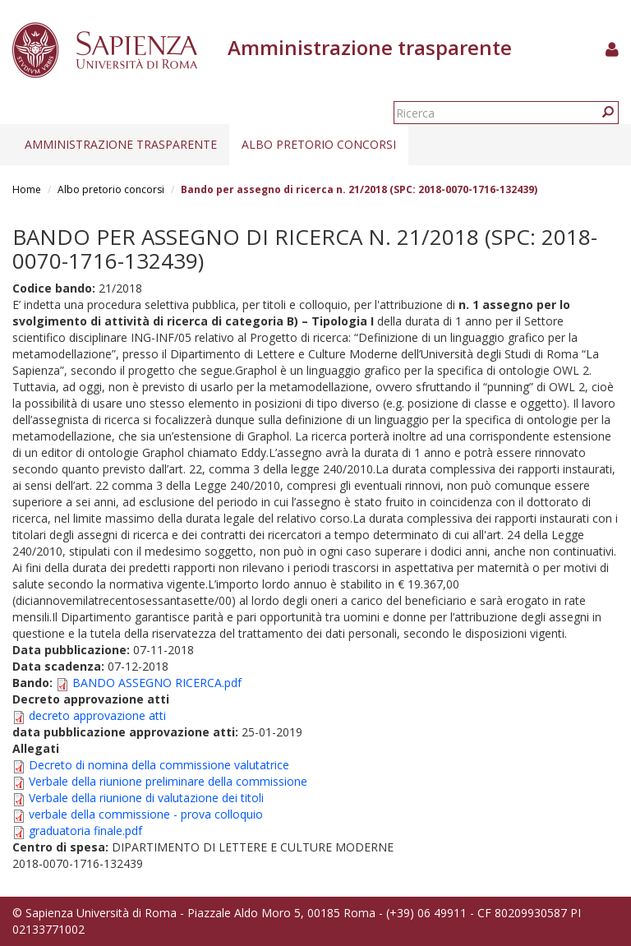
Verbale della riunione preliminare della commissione (168, 781)
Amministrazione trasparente (121, 144)
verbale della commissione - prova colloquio (146, 814)
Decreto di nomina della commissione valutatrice (159, 765)
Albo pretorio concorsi (319, 144)
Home (26, 189)
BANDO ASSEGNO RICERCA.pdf (157, 682)
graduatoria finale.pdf (85, 830)
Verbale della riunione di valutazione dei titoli (146, 797)
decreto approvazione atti (97, 715)
